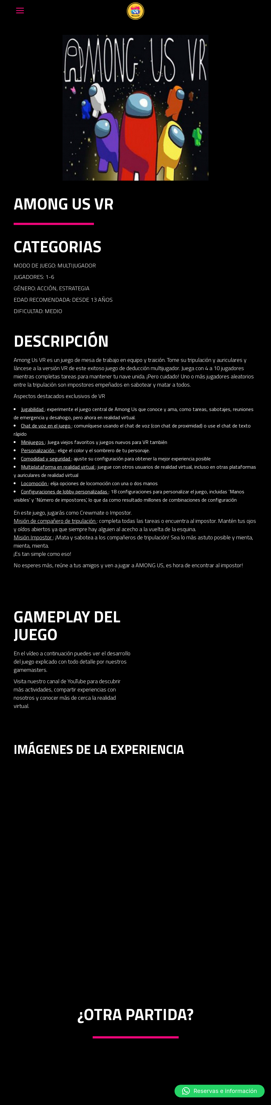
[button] (220, 1091)
